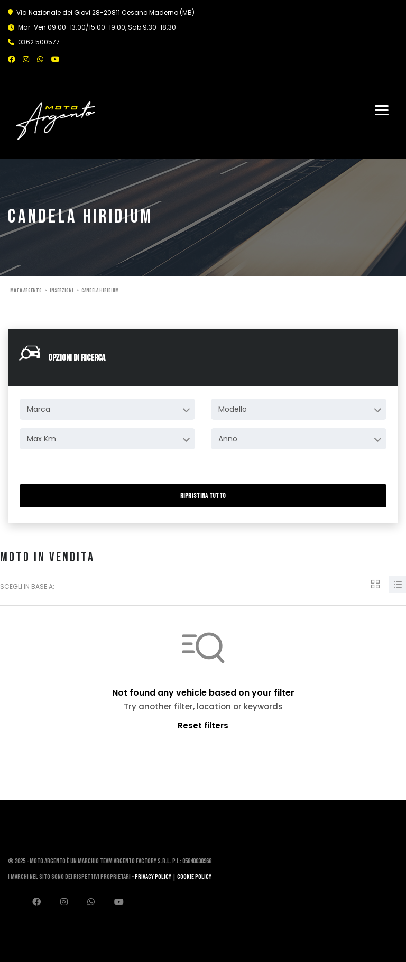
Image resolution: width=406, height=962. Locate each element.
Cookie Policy (194, 877)
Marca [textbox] (38, 409)
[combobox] (107, 409)
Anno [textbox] (227, 438)
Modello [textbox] (232, 409)
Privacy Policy (153, 877)
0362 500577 (39, 42)
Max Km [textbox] (41, 438)
